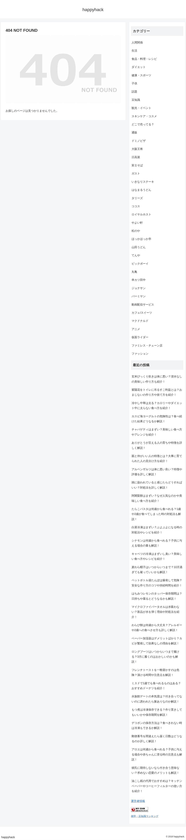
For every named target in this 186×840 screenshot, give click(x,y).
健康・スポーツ (141, 75)
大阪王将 (137, 148)
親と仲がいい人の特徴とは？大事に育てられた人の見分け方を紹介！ (157, 458)
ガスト (136, 173)
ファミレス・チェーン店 (147, 345)
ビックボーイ (140, 263)
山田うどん (139, 247)
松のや (136, 230)
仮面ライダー (140, 337)
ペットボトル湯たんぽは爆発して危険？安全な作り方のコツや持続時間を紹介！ (157, 583)
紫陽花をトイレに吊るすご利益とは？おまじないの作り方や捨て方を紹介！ (157, 392)
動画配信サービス (143, 304)
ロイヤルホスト (141, 214)
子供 (134, 83)
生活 (134, 50)
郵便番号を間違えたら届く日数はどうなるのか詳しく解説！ (157, 739)
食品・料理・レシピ (144, 58)
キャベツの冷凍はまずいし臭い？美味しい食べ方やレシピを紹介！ (157, 556)
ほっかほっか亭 (141, 239)
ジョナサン (139, 288)
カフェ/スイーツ (142, 312)
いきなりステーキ (143, 181)
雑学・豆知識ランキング (144, 816)
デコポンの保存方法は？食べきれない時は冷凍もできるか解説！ (157, 725)
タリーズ (137, 198)
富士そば (137, 165)
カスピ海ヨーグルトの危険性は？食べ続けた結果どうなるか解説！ (157, 419)
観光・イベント (141, 108)
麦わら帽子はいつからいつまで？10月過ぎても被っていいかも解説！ (157, 570)
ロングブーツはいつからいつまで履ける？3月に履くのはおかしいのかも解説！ (155, 656)
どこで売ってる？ (143, 124)
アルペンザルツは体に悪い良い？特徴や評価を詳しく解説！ (157, 472)
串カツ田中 (139, 279)
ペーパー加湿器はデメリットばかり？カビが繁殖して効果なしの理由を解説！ (157, 641)
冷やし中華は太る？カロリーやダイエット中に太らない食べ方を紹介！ (157, 405)
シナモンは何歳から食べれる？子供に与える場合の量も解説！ (157, 543)
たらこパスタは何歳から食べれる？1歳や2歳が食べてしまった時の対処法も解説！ (156, 514)
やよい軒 (137, 222)
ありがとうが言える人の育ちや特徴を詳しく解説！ (157, 445)
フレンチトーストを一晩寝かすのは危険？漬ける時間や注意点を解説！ (155, 672)
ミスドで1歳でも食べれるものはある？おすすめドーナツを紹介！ (156, 686)
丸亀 (134, 271)
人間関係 (137, 42)
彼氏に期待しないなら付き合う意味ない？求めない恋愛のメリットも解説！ (155, 770)
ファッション (140, 353)
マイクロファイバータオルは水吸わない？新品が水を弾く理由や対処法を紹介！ (155, 612)
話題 (134, 91)
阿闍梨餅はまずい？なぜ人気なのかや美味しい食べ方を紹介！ (157, 498)
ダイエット (139, 67)
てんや (136, 255)
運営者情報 (138, 801)
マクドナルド (140, 320)
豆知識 (136, 99)
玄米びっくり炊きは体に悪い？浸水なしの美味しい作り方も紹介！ (157, 379)
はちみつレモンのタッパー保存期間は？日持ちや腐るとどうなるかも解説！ (157, 596)
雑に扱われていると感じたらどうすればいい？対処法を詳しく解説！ (157, 485)
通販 (134, 132)
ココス (136, 206)
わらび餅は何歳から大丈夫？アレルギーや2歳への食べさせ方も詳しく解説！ (157, 628)
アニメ (136, 329)
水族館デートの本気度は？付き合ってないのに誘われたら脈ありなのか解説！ (157, 699)
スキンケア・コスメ (144, 116)
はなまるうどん (141, 189)
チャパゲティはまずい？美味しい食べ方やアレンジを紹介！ (157, 432)
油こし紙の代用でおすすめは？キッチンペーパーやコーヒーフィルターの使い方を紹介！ (157, 786)
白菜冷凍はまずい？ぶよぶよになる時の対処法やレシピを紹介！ (157, 530)
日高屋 (136, 157)
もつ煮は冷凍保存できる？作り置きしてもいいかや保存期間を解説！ (157, 712)
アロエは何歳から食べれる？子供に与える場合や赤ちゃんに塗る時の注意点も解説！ (157, 754)
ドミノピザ (139, 140)
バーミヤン (139, 296)
